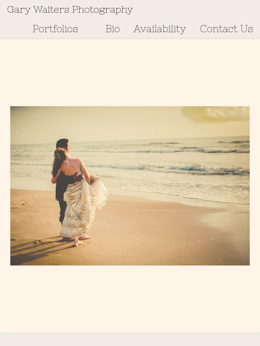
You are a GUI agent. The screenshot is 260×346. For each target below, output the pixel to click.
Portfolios (55, 28)
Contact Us (226, 28)
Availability (160, 28)
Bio (113, 28)
